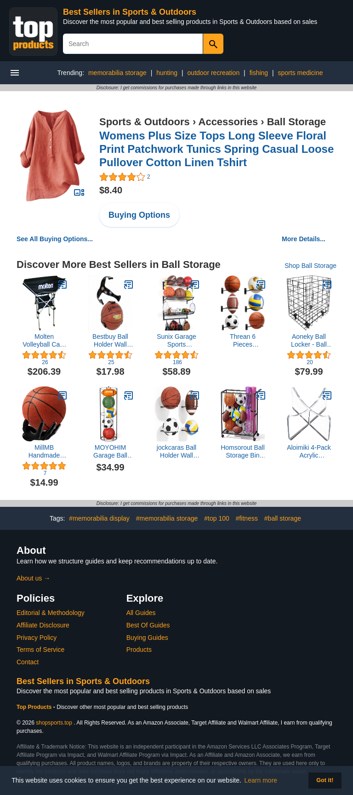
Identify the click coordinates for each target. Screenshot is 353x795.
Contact (28, 662)
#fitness (247, 518)
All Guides (141, 612)
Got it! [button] (324, 780)
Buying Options (139, 215)
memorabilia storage (117, 72)
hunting (166, 72)
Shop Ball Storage (310, 265)
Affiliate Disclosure (43, 625)
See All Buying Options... (55, 239)
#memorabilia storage (167, 518)
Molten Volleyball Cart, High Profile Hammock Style (44, 340)
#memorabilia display (99, 518)
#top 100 (216, 518)
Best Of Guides (148, 625)
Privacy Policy (37, 637)
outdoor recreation (214, 72)
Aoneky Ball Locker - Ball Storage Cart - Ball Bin (309, 340)
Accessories (228, 122)
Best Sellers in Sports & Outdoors (129, 12)
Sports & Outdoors (144, 122)
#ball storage (282, 518)
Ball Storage (296, 122)
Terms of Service (40, 649)
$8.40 (110, 190)
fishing (259, 72)
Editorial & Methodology (51, 612)
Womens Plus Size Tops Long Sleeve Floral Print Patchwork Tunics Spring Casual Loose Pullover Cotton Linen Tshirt (216, 148)
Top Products (35, 707)
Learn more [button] (261, 780)
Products (139, 649)
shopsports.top (54, 723)
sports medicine (300, 72)
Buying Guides (147, 637)
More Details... (303, 239)
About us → (33, 578)
